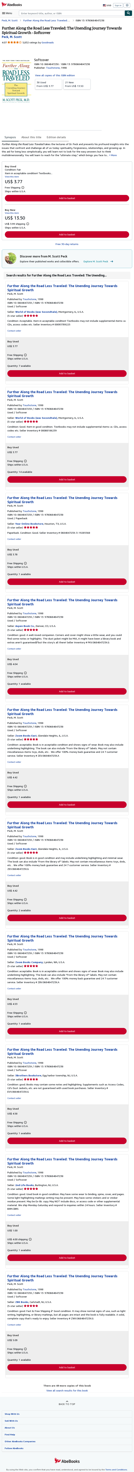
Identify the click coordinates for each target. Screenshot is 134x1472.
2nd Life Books (24, 1183)
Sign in (118, 5)
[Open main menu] (8, 13)
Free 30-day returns (67, 244)
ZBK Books (22, 1297)
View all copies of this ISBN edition (54, 75)
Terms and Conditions (114, 1465)
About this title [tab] (31, 137)
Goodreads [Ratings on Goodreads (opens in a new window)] (47, 42)
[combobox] (72, 13)
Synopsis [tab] (10, 137)
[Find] (128, 13)
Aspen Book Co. (25, 627)
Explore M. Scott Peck (96, 262)
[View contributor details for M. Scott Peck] (11, 36)
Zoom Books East (26, 737)
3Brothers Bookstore (27, 1074)
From (48, 84)
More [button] (78, 155)
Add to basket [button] (67, 198)
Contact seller (14, 331)
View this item (11, 177)
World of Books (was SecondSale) (35, 312)
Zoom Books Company (29, 960)
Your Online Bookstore (28, 525)
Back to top (67, 1399)
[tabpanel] (65, 150)
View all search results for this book (67, 1385)
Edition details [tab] (54, 137)
